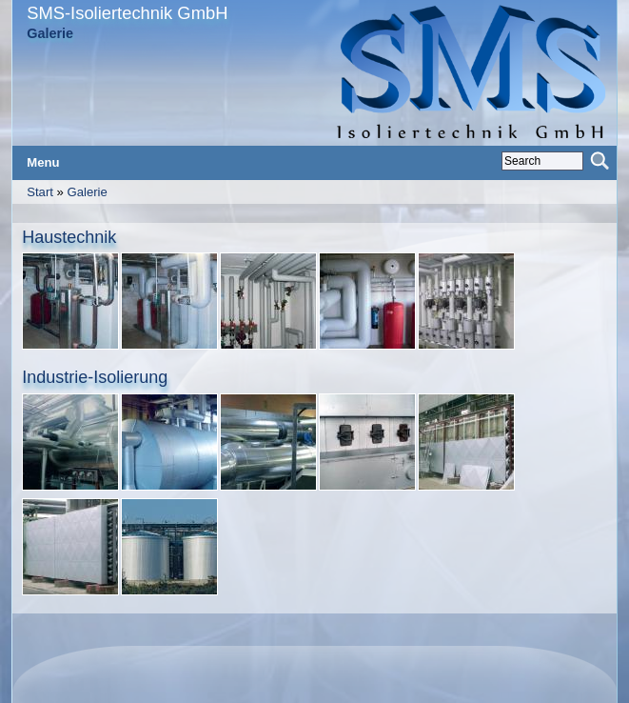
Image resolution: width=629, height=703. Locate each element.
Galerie (87, 192)
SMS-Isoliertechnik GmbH (127, 13)
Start (40, 192)
